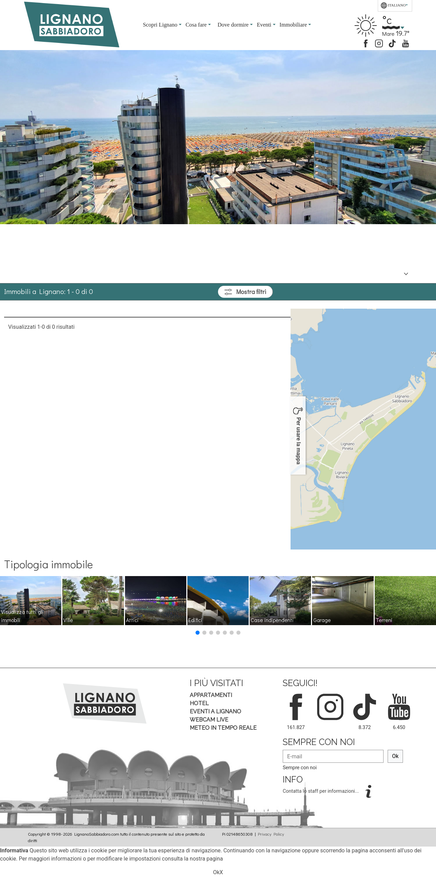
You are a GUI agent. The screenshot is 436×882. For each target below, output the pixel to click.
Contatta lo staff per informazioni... (321, 791)
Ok (395, 756)
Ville (68, 619)
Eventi (265, 24)
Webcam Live (209, 719)
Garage (322, 619)
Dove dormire (234, 24)
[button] (198, 633)
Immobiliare (294, 24)
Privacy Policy (271, 834)
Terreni (384, 619)
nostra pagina (206, 858)
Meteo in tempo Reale (223, 728)
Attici (132, 619)
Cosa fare (197, 24)
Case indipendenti (272, 619)
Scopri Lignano (161, 24)
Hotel (199, 703)
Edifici (195, 619)
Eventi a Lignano (215, 711)
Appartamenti (211, 695)
